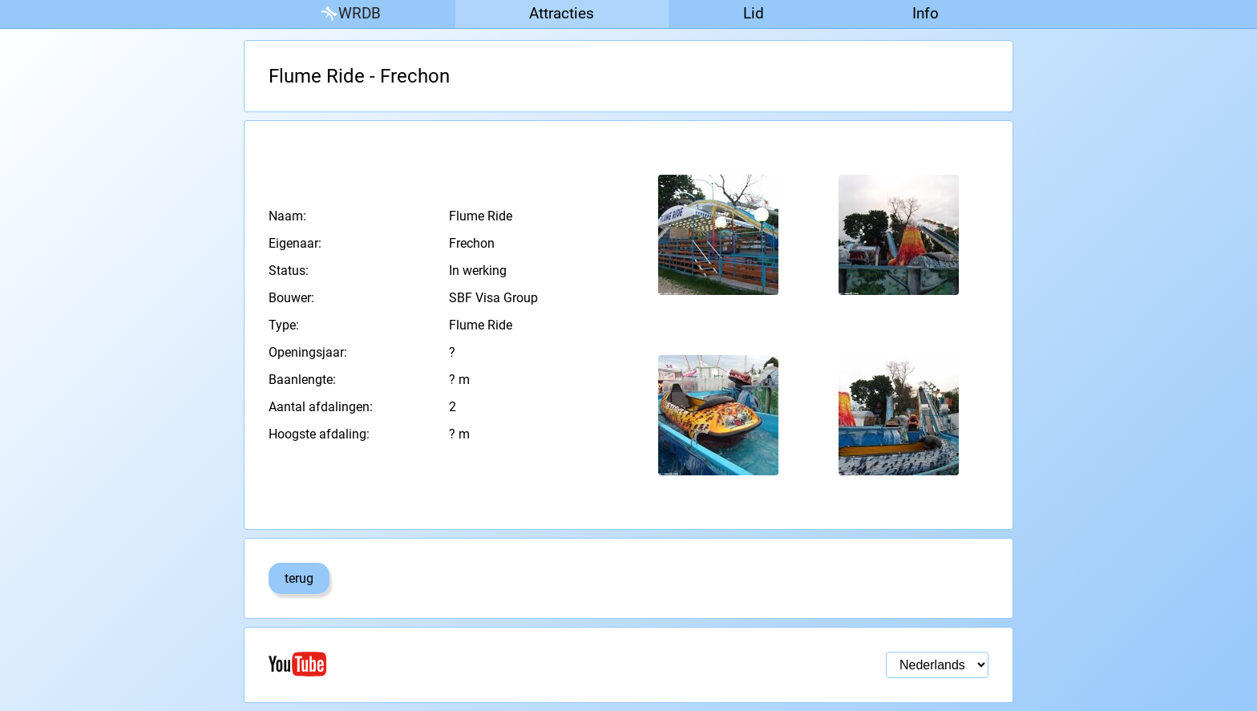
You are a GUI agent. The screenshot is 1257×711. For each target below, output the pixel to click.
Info (925, 13)
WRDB (349, 14)
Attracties (561, 13)
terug (299, 578)
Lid (753, 13)
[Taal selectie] (937, 665)
